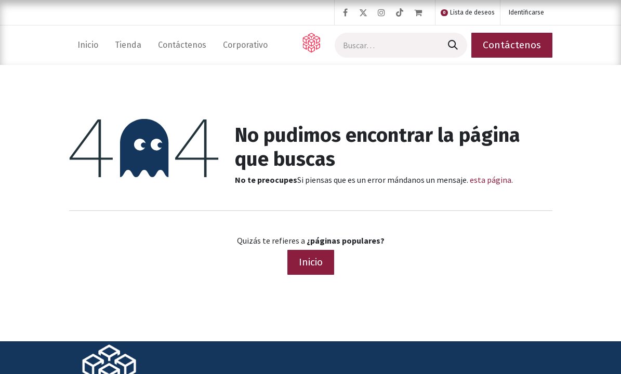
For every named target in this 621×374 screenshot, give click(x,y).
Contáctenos (512, 45)
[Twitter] (363, 12)
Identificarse (526, 12)
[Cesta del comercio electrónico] (422, 12)
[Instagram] (381, 12)
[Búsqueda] (452, 45)
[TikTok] (399, 12)
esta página (490, 180)
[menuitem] (88, 45)
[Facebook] (345, 12)
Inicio (311, 262)
